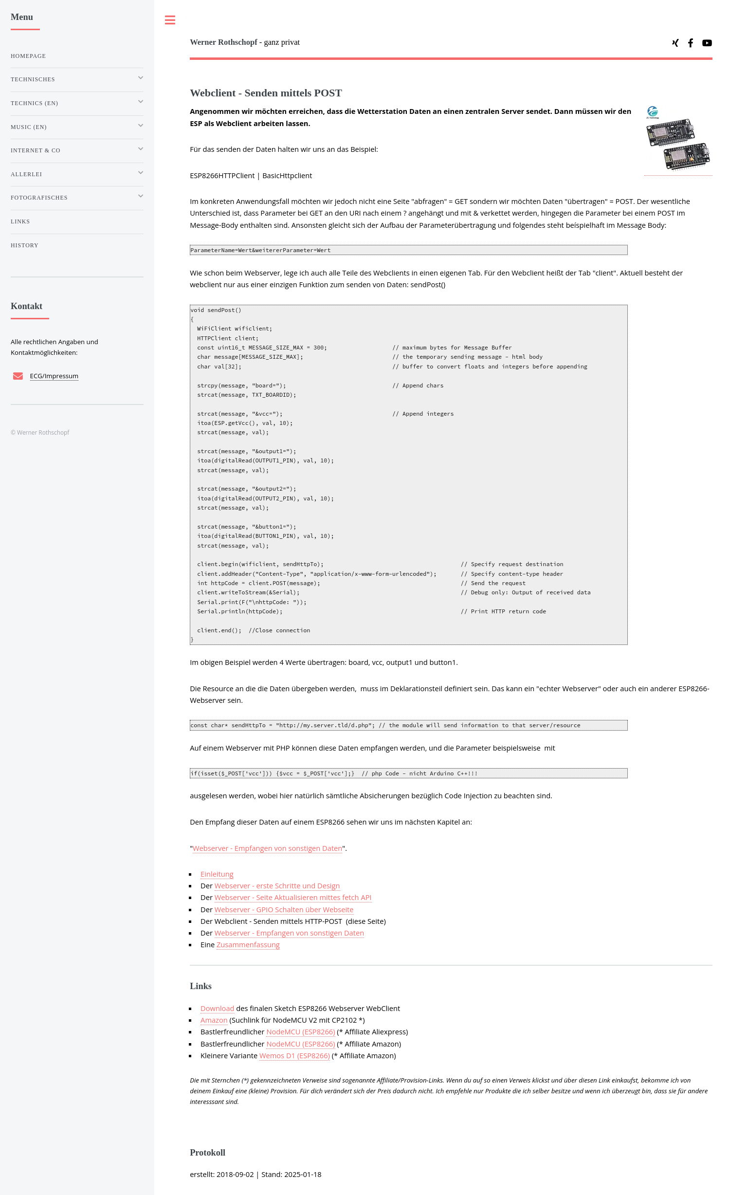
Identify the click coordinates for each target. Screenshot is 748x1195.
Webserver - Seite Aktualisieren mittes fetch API (293, 897)
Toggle (170, 20)
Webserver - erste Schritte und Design (277, 885)
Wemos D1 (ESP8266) (294, 1055)
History (25, 245)
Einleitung (217, 874)
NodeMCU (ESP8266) (300, 1031)
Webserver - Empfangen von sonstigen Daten (267, 848)
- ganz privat (245, 42)
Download (217, 1008)
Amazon (214, 1020)
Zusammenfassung (248, 944)
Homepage (28, 56)
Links (20, 221)
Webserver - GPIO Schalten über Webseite (284, 909)
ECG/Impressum (54, 375)
